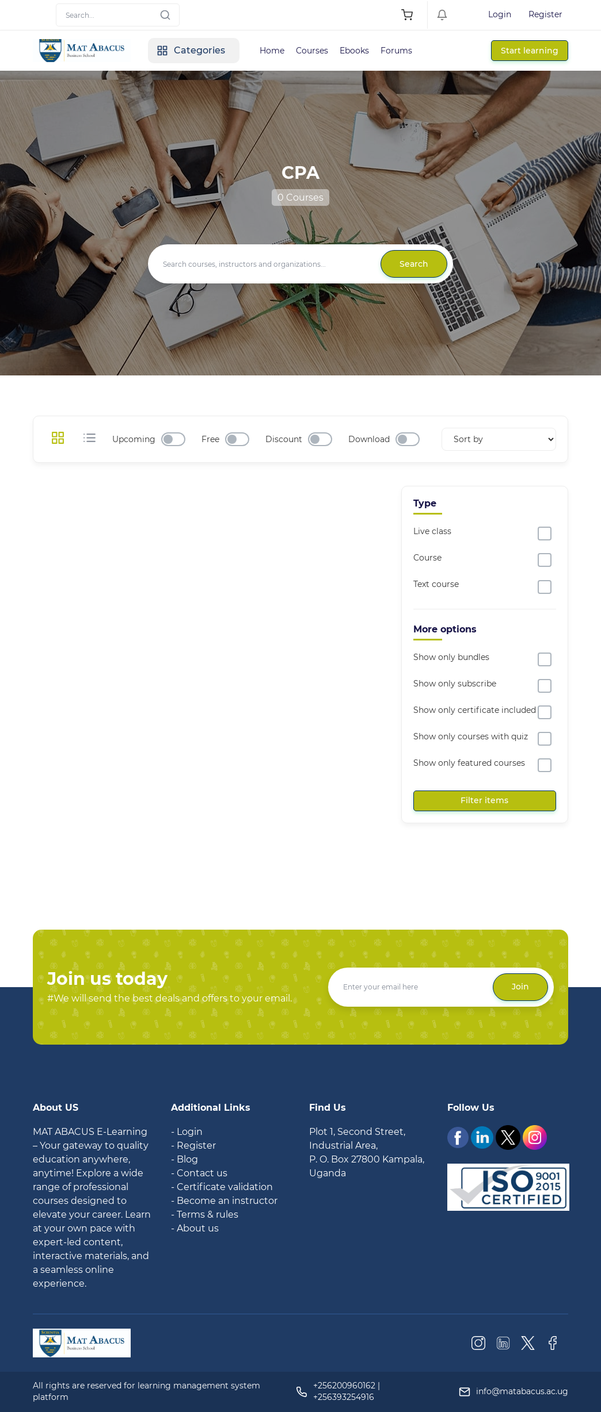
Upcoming (133, 439)
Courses (312, 50)
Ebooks (354, 50)
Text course (436, 584)
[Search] (118, 14)
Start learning (529, 50)
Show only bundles (451, 657)
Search (414, 264)
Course (427, 557)
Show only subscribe (454, 683)
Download (369, 439)
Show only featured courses (469, 763)
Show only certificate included (474, 710)
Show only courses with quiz (470, 736)
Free (210, 439)
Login (499, 14)
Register (545, 14)
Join (520, 986)
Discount (283, 439)
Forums (396, 50)
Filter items (484, 800)
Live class (432, 531)
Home (272, 50)
